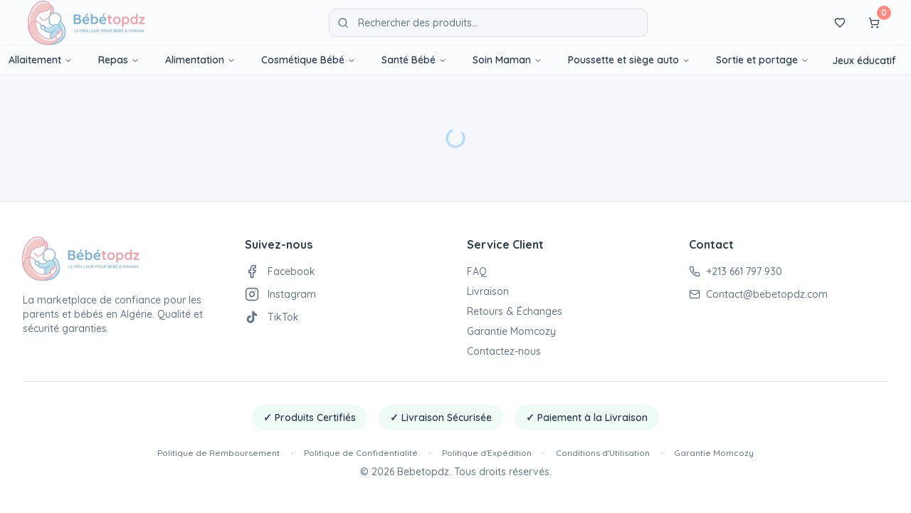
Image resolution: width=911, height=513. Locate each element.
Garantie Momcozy (511, 331)
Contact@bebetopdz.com (758, 294)
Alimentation (200, 59)
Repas (118, 59)
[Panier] (874, 23)
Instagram (280, 294)
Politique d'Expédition (487, 452)
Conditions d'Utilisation (603, 452)
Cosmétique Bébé (308, 59)
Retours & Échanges (514, 311)
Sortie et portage (762, 59)
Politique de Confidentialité (361, 452)
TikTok (272, 317)
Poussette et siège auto (629, 59)
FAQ (477, 271)
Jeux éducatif (864, 60)
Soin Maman (507, 59)
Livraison (488, 291)
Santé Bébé (414, 59)
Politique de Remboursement (218, 452)
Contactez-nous (504, 351)
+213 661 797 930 (735, 271)
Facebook (280, 271)
